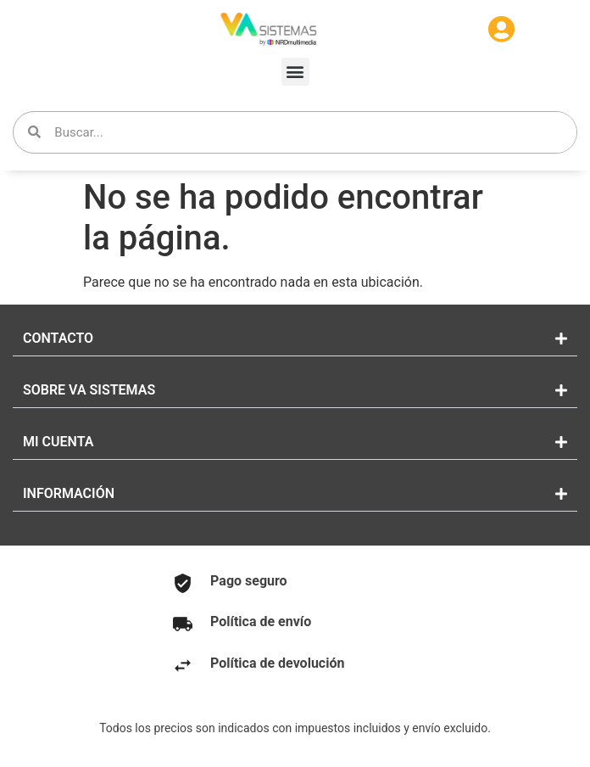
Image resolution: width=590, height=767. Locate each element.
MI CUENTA (58, 442)
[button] (295, 72)
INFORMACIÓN (68, 493)
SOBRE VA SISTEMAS (89, 390)
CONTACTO (58, 338)
